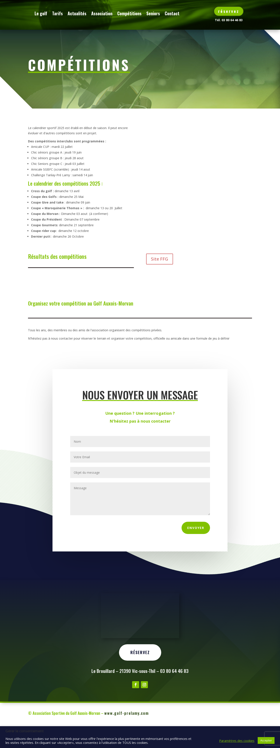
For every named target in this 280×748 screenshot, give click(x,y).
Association (125, 13)
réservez (228, 11)
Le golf (64, 13)
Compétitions (153, 13)
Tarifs (81, 13)
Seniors (177, 13)
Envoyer (195, 550)
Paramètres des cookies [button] (236, 741)
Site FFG (159, 281)
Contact (65, 30)
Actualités (100, 13)
